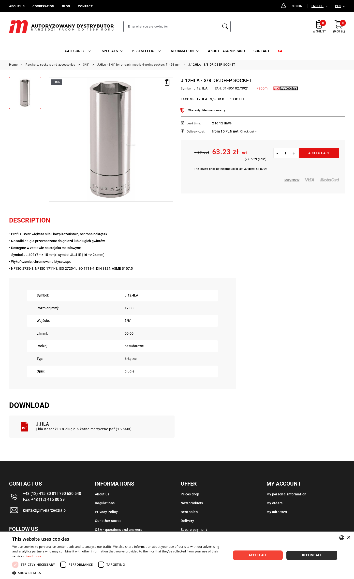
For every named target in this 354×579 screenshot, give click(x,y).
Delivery (187, 521)
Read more (33, 556)
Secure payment (194, 530)
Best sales (189, 512)
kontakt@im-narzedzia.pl (45, 510)
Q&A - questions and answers (118, 530)
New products (192, 503)
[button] (118, 572)
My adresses (276, 512)
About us (102, 494)
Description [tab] (29, 220)
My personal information (286, 494)
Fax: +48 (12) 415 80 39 (44, 499)
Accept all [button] (258, 555)
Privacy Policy (106, 512)
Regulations (105, 503)
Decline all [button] (312, 555)
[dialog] (177, 555)
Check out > (248, 131)
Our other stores (108, 521)
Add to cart (319, 153)
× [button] (348, 537)
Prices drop (190, 494)
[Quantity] (285, 153)
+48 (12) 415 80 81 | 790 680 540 (52, 493)
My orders (274, 503)
